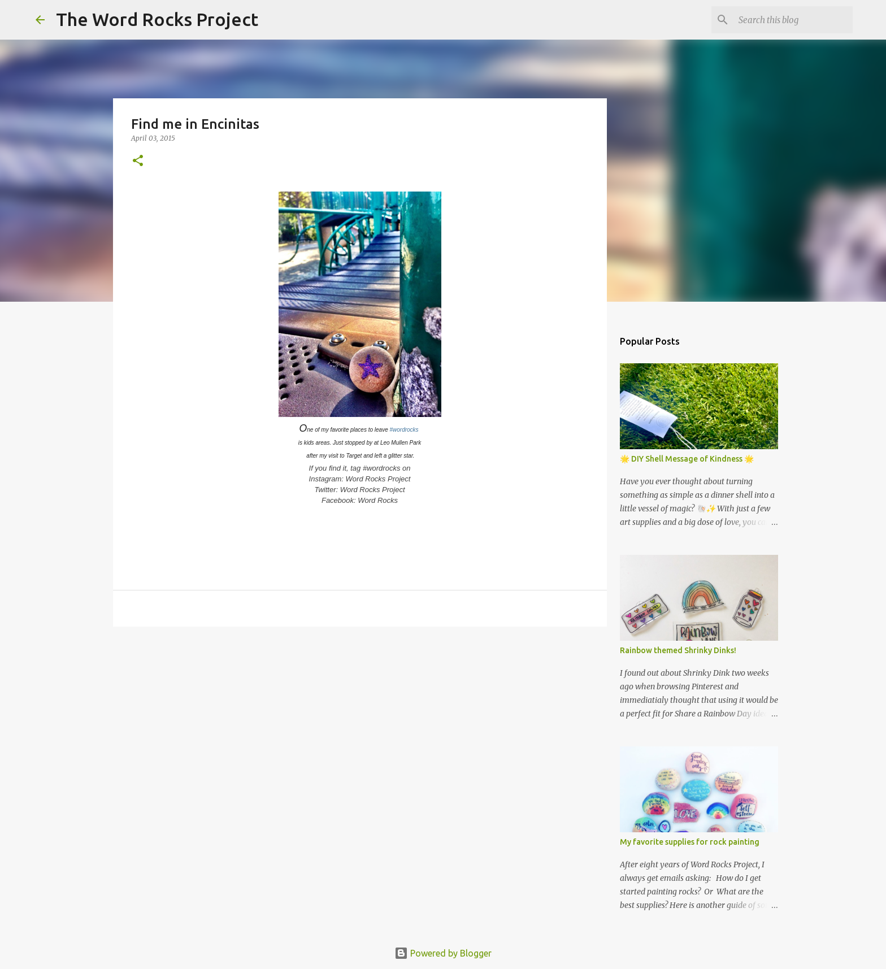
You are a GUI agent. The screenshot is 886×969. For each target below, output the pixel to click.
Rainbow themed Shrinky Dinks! (678, 650)
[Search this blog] (793, 19)
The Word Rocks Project (157, 19)
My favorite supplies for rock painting (689, 841)
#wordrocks (403, 430)
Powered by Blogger (443, 953)
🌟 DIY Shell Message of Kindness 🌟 (687, 458)
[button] (138, 161)
